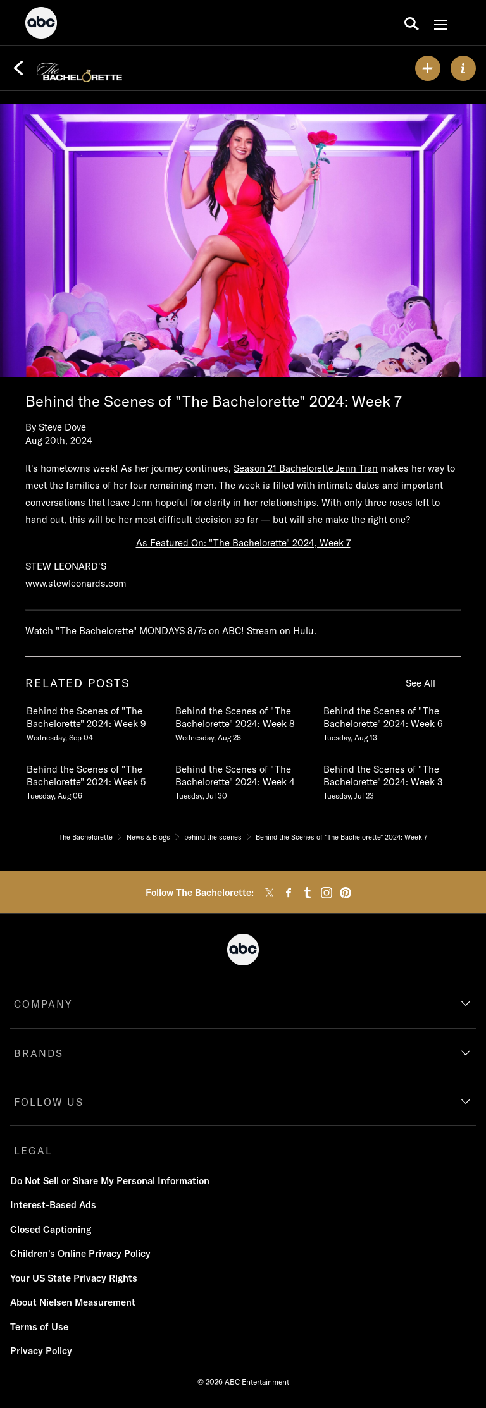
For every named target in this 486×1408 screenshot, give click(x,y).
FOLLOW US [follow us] (49, 1102)
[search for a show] (411, 23)
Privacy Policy (41, 1351)
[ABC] (41, 24)
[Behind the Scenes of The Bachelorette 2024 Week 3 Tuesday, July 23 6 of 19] (391, 779)
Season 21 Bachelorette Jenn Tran (306, 468)
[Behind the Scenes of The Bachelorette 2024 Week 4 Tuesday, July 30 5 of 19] (243, 779)
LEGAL (33, 1150)
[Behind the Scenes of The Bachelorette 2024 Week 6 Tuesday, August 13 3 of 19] (391, 721)
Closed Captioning (50, 1229)
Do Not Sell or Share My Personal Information (109, 1181)
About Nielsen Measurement (72, 1302)
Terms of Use (39, 1327)
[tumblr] (307, 892)
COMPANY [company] (43, 1004)
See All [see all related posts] (420, 683)
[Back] (18, 68)
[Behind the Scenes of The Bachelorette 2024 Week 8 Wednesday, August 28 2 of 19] (243, 721)
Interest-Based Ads (53, 1205)
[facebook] (288, 892)
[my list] (427, 68)
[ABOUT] (463, 68)
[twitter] (269, 892)
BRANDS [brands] (38, 1053)
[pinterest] (345, 892)
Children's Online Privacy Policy (80, 1253)
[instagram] (326, 892)
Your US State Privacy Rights (73, 1278)
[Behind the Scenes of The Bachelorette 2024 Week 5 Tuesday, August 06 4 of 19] (94, 779)
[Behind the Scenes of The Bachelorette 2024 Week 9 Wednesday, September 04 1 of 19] (94, 721)
